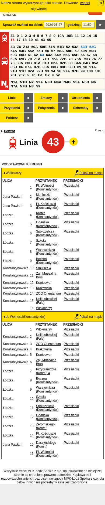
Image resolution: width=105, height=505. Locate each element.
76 (94, 59)
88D (71, 67)
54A (13, 51)
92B (39, 71)
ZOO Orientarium (48, 293)
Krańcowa (43, 283)
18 (25, 40)
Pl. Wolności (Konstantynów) (47, 187)
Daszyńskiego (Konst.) (46, 444)
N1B (23, 82)
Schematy (81, 108)
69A (13, 59)
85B (13, 67)
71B (46, 59)
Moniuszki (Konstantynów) (47, 196)
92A (31, 71)
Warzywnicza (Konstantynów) (47, 251)
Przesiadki (71, 185)
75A (78, 59)
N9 (38, 86)
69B (22, 59)
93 (47, 71)
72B (63, 59)
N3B (48, 82)
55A (31, 51)
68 (95, 55)
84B (86, 63)
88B (54, 67)
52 (68, 47)
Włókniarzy (44, 308)
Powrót (9, 131)
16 (12, 40)
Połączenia (46, 108)
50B (43, 47)
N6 (93, 82)
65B (75, 55)
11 (77, 36)
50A (34, 47)
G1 (40, 75)
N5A (76, 82)
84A (78, 63)
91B (13, 71)
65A (66, 55)
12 (83, 36)
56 (47, 51)
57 (53, 51)
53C (92, 47)
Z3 (12, 47)
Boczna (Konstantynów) (47, 261)
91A (92, 67)
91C (22, 71)
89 (79, 67)
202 (21, 75)
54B (22, 51)
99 (83, 71)
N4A (57, 82)
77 (100, 59)
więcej (85, 3)
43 (43, 40)
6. (28, 75)
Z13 (26, 47)
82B (63, 63)
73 (70, 59)
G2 (47, 75)
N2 (31, 82)
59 (77, 51)
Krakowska (44, 288)
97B (75, 71)
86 (21, 67)
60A (84, 51)
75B (86, 59)
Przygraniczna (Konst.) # (46, 371)
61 (30, 55)
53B (84, 47)
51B (60, 47)
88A (46, 67)
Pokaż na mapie (88, 173)
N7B (23, 86)
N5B (85, 82)
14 (89, 36)
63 (42, 55)
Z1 (12, 36)
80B (28, 63)
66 (83, 55)
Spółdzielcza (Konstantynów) (47, 233)
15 (95, 36)
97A (66, 71)
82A (54, 63)
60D (22, 55)
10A (61, 36)
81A (37, 63)
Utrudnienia (81, 98)
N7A (14, 86)
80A (20, 63)
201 (13, 75)
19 (31, 40)
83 (70, 63)
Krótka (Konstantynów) (47, 215)
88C (63, 67)
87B (37, 67)
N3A (39, 82)
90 (85, 67)
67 (89, 55)
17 (19, 40)
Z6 (19, 47)
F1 (34, 75)
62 (36, 55)
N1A (14, 82)
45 (49, 40)
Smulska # (43, 268)
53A (75, 47)
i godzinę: (73, 25)
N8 (31, 86)
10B (69, 36)
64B (58, 55)
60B (92, 51)
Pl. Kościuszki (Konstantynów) (47, 206)
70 (30, 59)
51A (52, 47)
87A (28, 67)
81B (46, 63)
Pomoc (99, 130)
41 (37, 40)
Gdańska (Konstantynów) (47, 224)
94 (53, 71)
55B (39, 51)
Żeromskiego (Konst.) (45, 426)
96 (59, 71)
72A (54, 59)
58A (60, 51)
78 (12, 63)
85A (95, 63)
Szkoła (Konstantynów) (47, 242)
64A (49, 55)
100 (90, 71)
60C (13, 55)
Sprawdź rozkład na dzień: (23, 25)
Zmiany (46, 98)
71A (37, 59)
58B (69, 51)
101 (98, 71)
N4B (67, 82)
